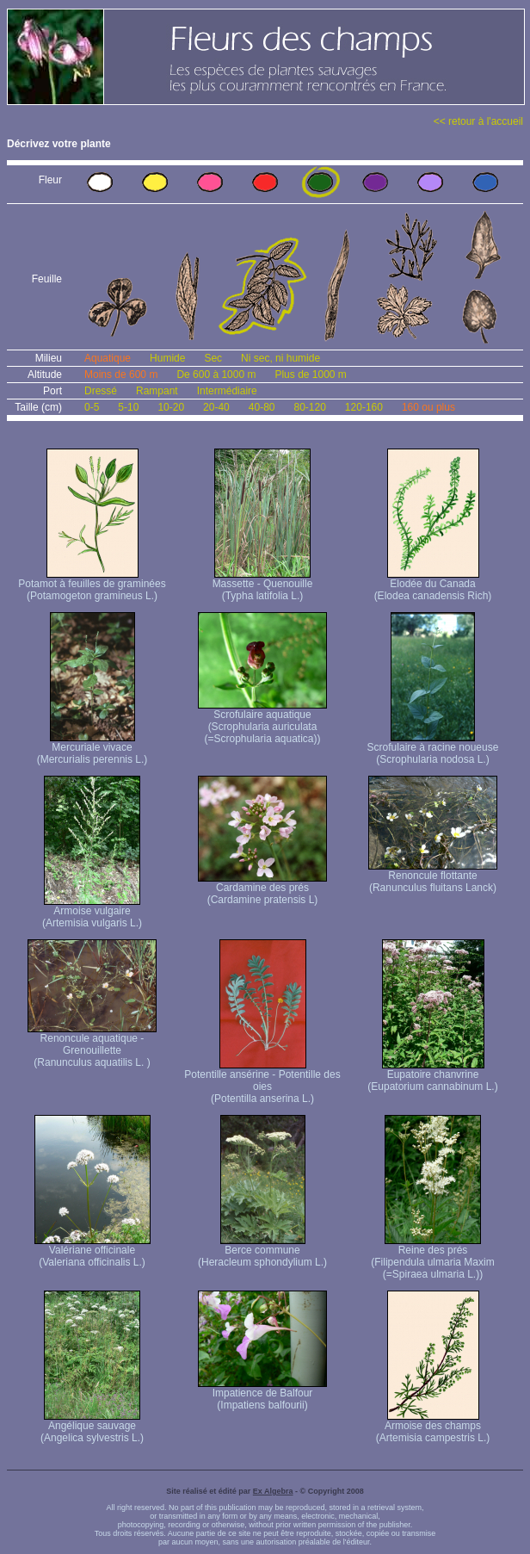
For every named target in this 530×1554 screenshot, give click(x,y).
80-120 (309, 407)
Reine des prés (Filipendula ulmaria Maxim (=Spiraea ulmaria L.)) (432, 1257)
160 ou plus (428, 407)
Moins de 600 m (120, 374)
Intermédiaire (227, 391)
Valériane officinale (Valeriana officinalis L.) (92, 1251)
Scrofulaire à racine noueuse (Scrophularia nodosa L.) (433, 748)
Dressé (100, 391)
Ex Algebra (273, 1491)
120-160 (364, 407)
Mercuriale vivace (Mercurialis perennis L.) (92, 748)
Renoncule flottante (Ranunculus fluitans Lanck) (432, 877)
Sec (213, 358)
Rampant (157, 391)
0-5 (91, 407)
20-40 (216, 407)
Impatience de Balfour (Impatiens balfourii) (262, 1394)
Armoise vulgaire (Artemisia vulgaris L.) (92, 912)
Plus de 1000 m (310, 374)
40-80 (262, 407)
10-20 (170, 407)
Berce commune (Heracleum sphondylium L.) (262, 1251)
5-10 (128, 407)
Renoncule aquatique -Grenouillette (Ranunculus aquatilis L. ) (92, 1045)
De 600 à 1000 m (216, 374)
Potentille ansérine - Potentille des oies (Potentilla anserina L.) (262, 1082)
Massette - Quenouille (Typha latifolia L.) (263, 585)
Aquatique (107, 358)
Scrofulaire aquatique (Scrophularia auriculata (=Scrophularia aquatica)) (262, 722)
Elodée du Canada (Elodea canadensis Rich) (433, 585)
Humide (167, 358)
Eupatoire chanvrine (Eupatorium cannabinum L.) (432, 1076)
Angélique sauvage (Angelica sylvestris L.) (92, 1427)
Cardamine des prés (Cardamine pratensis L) (262, 889)
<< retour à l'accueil (478, 121)
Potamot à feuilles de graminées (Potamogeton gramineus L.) (91, 585)
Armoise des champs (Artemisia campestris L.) (433, 1427)
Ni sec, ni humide (280, 358)
